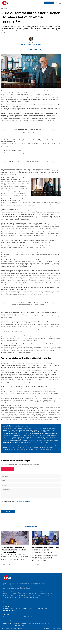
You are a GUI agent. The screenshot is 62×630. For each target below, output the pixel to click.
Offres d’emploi (28, 617)
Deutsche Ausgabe (49, 3)
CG (11, 628)
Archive (5, 625)
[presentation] (11, 506)
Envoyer (8, 511)
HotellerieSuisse (19, 625)
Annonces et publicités (33, 623)
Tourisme (24, 608)
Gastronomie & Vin (15, 608)
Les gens (30, 608)
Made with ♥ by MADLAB (57, 628)
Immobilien (20, 617)
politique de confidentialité (23, 501)
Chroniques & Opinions (9, 611)
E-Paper (5, 617)
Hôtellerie (6, 608)
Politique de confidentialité (17, 628)
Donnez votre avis (7, 469)
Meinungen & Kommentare (42, 608)
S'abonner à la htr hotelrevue (11, 623)
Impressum (8, 628)
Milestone (36, 617)
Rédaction (23, 623)
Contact (11, 625)
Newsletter (12, 617)
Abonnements (45, 623)
